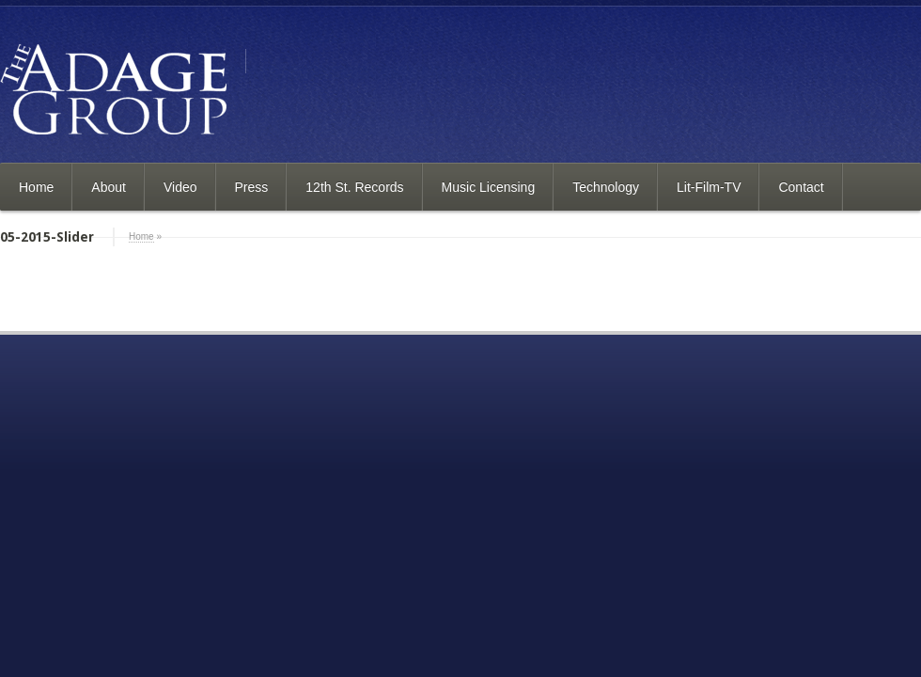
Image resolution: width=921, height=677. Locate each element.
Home (36, 187)
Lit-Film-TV (709, 187)
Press (252, 187)
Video (180, 187)
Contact (800, 187)
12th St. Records (354, 187)
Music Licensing (489, 187)
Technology (605, 187)
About (108, 187)
